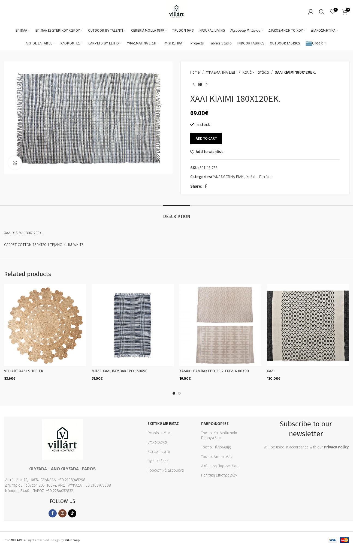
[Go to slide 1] (174, 392)
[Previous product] (193, 84)
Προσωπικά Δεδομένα (165, 469)
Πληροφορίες (215, 423)
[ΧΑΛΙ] (308, 325)
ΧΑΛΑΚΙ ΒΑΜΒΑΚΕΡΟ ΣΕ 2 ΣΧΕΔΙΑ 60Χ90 (214, 371)
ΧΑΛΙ (271, 371)
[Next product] (206, 84)
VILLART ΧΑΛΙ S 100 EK (23, 371)
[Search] (321, 11)
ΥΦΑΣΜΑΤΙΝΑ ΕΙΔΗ (221, 72)
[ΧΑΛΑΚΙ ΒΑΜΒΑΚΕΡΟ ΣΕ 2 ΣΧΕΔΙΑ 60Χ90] (220, 325)
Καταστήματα (158, 450)
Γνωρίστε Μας (159, 432)
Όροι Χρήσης (157, 460)
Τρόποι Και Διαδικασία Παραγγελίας (219, 434)
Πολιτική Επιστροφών (219, 474)
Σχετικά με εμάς (163, 423)
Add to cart (206, 138)
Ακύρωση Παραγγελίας (219, 465)
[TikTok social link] (72, 512)
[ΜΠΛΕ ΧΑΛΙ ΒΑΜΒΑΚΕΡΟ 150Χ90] (133, 325)
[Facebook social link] (205, 186)
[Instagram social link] (62, 512)
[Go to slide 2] (179, 392)
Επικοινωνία (157, 441)
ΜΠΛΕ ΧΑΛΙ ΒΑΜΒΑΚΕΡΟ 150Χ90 (119, 371)
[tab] (176, 213)
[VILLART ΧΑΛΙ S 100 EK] (45, 325)
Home (195, 72)
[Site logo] (176, 11)
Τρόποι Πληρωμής (216, 446)
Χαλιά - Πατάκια (256, 72)
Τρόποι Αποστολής (217, 456)
